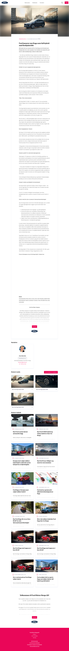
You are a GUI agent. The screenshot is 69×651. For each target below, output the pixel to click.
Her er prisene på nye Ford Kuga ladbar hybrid (22, 578)
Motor (39, 300)
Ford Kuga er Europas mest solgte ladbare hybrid (21, 491)
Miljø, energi (28, 298)
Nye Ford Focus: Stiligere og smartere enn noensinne (45, 461)
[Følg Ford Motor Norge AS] (66, 2)
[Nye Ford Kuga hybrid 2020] (22, 381)
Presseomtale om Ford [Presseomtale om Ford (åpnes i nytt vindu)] (34, 646)
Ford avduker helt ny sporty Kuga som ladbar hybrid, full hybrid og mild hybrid (45, 579)
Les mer (34, 326)
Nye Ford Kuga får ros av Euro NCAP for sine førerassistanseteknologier (21, 520)
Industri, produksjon (30, 300)
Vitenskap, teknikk (43, 298)
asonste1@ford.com (22, 362)
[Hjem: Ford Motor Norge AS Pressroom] (5, 3)
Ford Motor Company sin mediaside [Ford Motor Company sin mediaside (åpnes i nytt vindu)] (34, 644)
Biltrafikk (43, 300)
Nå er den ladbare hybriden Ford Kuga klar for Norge (46, 520)
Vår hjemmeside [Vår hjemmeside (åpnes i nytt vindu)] (34, 641)
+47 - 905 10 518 (22, 364)
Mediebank (34, 2)
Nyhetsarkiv (27, 2)
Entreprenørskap (22, 298)
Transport (36, 300)
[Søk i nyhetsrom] (62, 3)
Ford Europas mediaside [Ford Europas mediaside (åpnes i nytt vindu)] (34, 642)
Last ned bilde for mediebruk (51, 372)
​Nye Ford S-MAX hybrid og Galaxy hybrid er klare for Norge (45, 433)
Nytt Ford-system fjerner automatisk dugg (20, 432)
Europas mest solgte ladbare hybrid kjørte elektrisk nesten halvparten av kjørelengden (22, 462)
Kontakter (42, 2)
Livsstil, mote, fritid (35, 298)
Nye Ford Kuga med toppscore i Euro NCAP (22, 549)
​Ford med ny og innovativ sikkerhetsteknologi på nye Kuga (45, 491)
